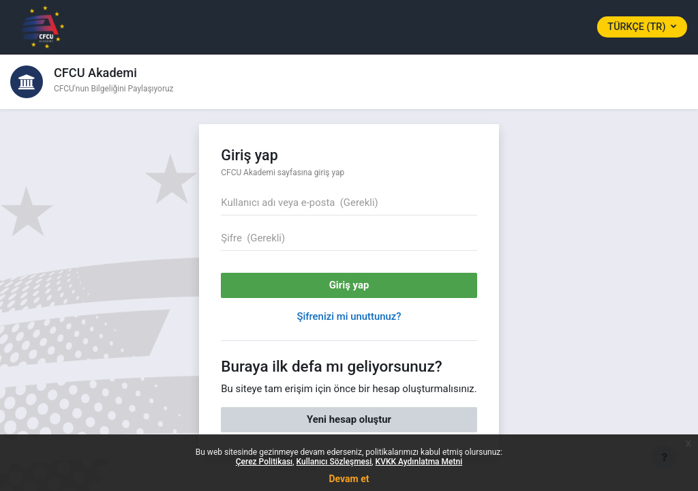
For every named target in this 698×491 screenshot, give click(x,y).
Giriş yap (349, 285)
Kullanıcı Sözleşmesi (334, 461)
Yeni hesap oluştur (349, 419)
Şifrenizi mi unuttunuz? (349, 316)
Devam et (349, 478)
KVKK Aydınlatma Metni (419, 461)
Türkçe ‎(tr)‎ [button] (637, 27)
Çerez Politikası (264, 461)
